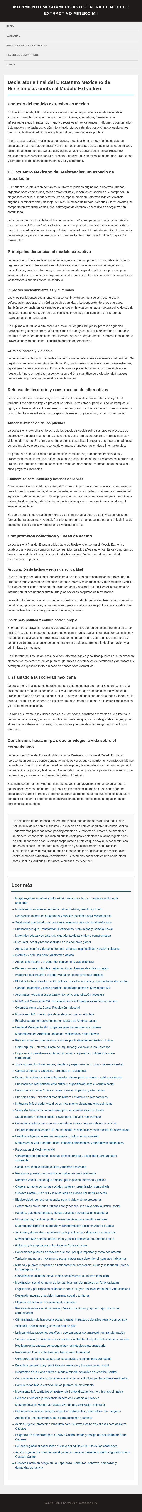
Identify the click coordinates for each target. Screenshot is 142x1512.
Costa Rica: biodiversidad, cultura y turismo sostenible (50, 1166)
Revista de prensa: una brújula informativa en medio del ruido (55, 1173)
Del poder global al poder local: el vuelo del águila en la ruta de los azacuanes (66, 1446)
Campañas (13, 35)
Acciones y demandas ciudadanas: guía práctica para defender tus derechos (65, 1232)
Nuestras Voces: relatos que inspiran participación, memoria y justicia (60, 1180)
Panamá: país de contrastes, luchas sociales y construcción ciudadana (61, 1212)
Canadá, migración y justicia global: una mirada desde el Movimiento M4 (62, 987)
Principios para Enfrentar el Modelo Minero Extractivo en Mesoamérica (61, 1097)
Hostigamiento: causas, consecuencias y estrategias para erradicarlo (60, 1345)
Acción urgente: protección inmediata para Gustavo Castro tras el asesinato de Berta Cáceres (70, 1426)
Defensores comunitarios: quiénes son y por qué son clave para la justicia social (67, 1206)
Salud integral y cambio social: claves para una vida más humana (58, 1116)
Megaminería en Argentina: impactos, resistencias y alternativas (57, 1033)
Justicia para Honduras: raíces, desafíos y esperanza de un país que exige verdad (69, 1064)
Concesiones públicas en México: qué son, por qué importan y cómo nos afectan (68, 1252)
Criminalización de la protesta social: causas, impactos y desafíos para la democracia (71, 1319)
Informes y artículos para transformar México (44, 955)
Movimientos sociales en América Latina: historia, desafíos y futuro (58, 909)
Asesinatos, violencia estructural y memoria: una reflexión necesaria (59, 994)
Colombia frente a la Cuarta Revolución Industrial (47, 1007)
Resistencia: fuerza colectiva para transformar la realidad (52, 1352)
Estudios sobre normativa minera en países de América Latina (56, 1020)
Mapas (10, 64)
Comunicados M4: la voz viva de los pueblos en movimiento (54, 1385)
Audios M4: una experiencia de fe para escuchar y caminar (53, 1417)
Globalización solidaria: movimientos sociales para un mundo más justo (62, 1275)
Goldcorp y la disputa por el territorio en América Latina (51, 1245)
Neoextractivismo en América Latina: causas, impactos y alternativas (60, 1090)
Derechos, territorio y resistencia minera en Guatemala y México (57, 1398)
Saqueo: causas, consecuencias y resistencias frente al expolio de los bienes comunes (72, 1339)
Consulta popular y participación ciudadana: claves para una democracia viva (65, 1123)
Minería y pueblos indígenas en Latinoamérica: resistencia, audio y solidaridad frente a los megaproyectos (72, 1267)
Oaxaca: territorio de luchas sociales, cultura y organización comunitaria (62, 1186)
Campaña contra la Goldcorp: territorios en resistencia (50, 1070)
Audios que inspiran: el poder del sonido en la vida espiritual (54, 961)
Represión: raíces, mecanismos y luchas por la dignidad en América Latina (64, 1040)
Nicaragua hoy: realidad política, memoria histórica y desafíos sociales (61, 1219)
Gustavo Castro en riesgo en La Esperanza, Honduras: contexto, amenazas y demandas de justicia (66, 1465)
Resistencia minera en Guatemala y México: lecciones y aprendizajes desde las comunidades (67, 1310)
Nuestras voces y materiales (26, 45)
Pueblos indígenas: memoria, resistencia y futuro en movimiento (57, 1136)
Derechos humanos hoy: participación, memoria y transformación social (62, 1365)
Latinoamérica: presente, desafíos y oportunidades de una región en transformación (70, 1332)
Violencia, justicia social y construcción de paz (45, 1326)
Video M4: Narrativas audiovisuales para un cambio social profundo (59, 1110)
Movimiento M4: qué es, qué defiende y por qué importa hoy (54, 1014)
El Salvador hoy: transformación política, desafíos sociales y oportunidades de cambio (71, 981)
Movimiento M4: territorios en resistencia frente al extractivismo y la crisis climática (69, 1391)
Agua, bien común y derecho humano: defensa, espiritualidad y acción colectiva (67, 948)
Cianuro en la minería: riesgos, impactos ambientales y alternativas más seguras (68, 1411)
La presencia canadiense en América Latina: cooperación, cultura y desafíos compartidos (65, 1055)
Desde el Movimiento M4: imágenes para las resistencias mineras (58, 1027)
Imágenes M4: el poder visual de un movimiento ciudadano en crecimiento (64, 1103)
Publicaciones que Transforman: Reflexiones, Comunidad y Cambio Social (64, 929)
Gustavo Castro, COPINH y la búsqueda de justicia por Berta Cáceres (61, 1193)
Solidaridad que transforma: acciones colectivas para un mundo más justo (63, 922)
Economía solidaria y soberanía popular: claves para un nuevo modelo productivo (68, 1077)
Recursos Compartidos (22, 55)
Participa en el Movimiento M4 (35, 1149)
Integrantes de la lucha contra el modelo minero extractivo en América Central (66, 1372)
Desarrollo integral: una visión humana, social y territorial (52, 1295)
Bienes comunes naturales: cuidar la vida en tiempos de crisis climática (61, 968)
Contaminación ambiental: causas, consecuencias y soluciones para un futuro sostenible (66, 1158)
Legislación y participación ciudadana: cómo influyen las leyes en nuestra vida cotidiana (72, 1289)
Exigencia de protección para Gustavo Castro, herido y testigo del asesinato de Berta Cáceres (71, 1437)
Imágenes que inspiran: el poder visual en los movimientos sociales (59, 974)
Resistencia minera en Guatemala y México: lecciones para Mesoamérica (63, 915)
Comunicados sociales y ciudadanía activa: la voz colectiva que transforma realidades (71, 1378)
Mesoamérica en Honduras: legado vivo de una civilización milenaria (60, 1404)
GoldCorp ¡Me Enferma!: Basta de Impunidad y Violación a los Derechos (62, 1047)
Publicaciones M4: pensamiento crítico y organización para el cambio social (64, 1084)
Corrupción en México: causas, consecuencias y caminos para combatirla (63, 1358)
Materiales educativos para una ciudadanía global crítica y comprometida (63, 935)
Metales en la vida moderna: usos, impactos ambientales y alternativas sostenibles (69, 1142)
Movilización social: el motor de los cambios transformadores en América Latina (67, 1282)
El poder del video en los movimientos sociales (46, 1302)
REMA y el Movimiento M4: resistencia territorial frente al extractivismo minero (66, 1001)
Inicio (10, 26)
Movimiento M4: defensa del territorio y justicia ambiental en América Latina (64, 1238)
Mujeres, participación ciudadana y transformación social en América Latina (64, 1225)
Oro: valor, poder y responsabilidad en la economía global (53, 942)
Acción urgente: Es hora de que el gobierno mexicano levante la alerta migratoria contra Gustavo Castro (72, 1454)
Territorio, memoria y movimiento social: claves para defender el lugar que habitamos (70, 1258)
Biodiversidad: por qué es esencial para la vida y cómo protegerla (58, 1199)
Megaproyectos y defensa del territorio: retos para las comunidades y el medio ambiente (66, 900)
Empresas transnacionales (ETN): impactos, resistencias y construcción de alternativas (72, 1129)
